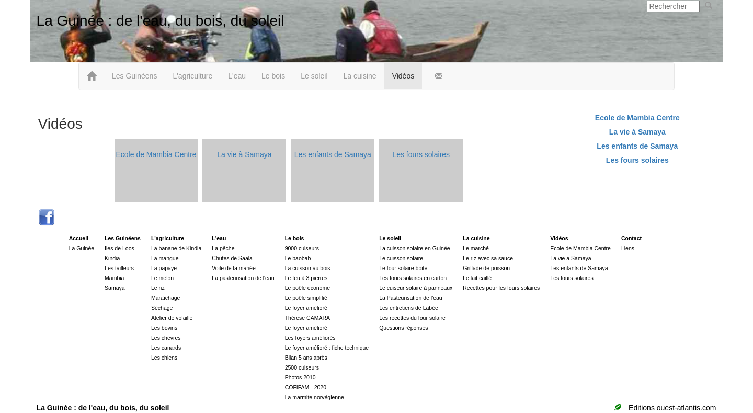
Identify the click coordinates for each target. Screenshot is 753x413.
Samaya (115, 288)
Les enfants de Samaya (332, 154)
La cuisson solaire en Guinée (414, 248)
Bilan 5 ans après (306, 357)
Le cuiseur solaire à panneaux (415, 288)
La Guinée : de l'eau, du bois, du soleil (160, 21)
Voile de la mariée (233, 268)
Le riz (158, 288)
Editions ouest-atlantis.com (672, 408)
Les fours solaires (421, 154)
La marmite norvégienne (314, 397)
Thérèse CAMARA (307, 318)
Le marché (476, 248)
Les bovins (164, 328)
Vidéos (403, 76)
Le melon (162, 278)
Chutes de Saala (232, 258)
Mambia (114, 278)
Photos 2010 (300, 377)
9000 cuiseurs (302, 248)
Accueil (78, 238)
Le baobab (298, 258)
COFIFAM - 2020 (305, 387)
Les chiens (164, 357)
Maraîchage (165, 298)
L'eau (237, 76)
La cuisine (360, 76)
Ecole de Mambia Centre (156, 154)
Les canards (166, 347)
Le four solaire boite (403, 268)
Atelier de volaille (171, 318)
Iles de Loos (119, 248)
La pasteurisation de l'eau (243, 278)
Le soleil (314, 76)
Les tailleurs (119, 268)
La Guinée (81, 248)
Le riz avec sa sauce (488, 258)
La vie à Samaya (244, 154)
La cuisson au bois (307, 268)
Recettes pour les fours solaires (501, 288)
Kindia (112, 258)
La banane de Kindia (176, 248)
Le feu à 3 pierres (306, 278)
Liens (627, 248)
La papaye (164, 268)
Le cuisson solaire (401, 258)
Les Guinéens (134, 76)
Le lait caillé (477, 278)
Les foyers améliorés (310, 337)
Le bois (273, 76)
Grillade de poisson (486, 268)
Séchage (162, 308)
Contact (631, 238)
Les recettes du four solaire (412, 318)
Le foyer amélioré (306, 308)
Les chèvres (166, 337)
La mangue (165, 258)
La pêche (223, 248)
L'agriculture (192, 76)
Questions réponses (403, 328)
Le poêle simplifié (306, 298)
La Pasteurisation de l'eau (410, 298)
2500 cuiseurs (302, 367)
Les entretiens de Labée (408, 308)
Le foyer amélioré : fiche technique (327, 347)
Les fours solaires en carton (413, 278)
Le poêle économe (307, 288)
